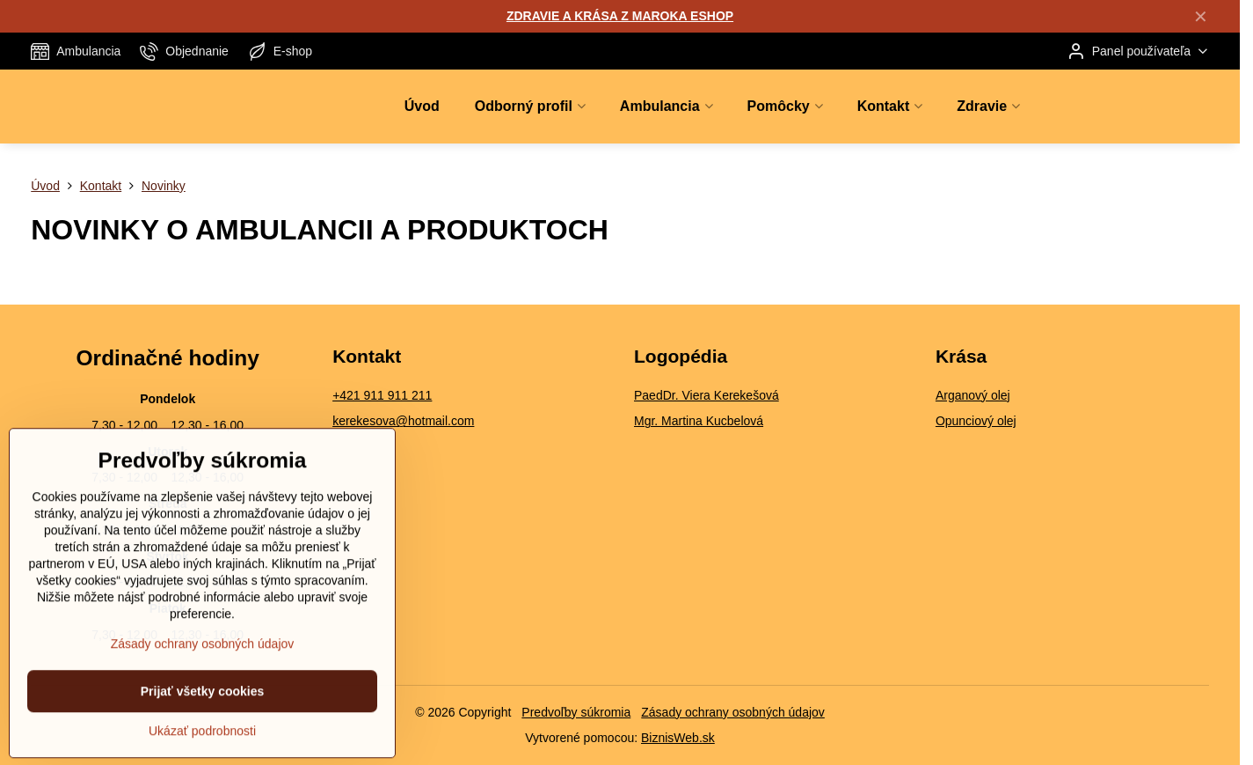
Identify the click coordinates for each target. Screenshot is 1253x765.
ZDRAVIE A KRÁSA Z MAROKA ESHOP (619, 16)
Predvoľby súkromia (575, 712)
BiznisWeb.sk (678, 738)
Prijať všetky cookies (203, 728)
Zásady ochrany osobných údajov (733, 712)
